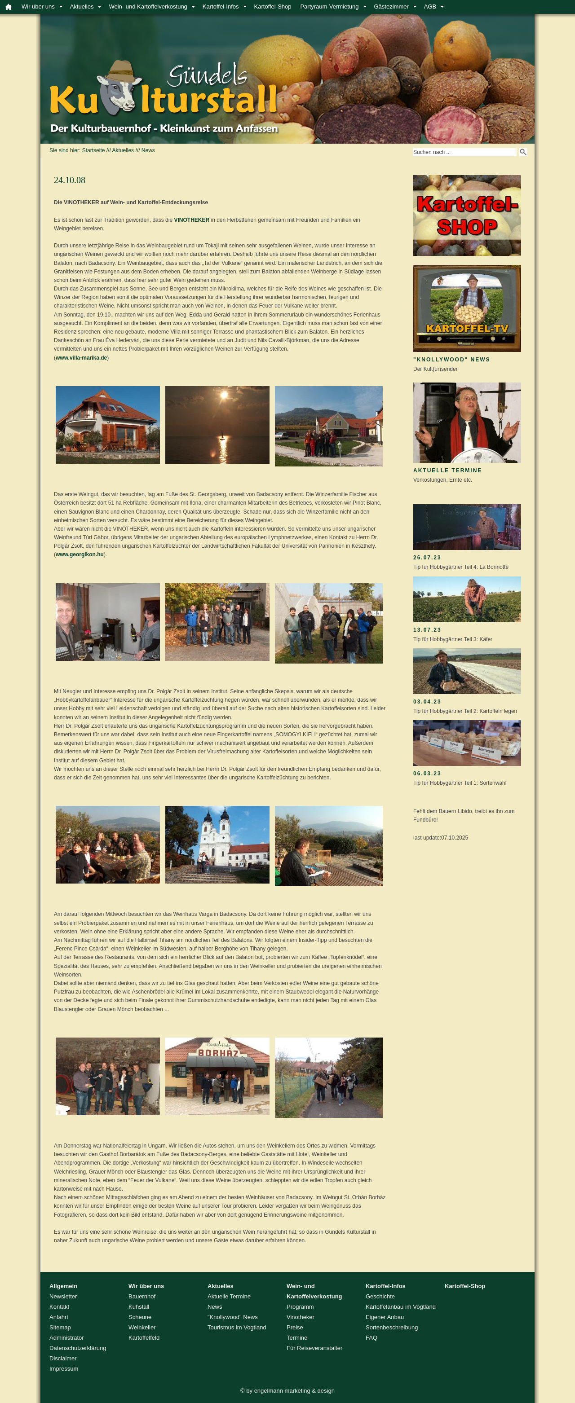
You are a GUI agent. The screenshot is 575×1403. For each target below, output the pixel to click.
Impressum (63, 1368)
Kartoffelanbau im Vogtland (401, 1306)
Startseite (93, 150)
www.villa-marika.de (81, 358)
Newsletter (63, 1296)
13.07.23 (427, 630)
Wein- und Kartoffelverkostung (148, 6)
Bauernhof (141, 1296)
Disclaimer (63, 1358)
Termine (297, 1337)
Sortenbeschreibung (392, 1327)
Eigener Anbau (385, 1317)
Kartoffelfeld (143, 1337)
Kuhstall (138, 1306)
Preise (295, 1327)
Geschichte (380, 1296)
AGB (430, 6)
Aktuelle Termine (447, 470)
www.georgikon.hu (80, 554)
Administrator (66, 1337)
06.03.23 (427, 773)
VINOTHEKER (191, 220)
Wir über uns (38, 6)
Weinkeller (141, 1327)
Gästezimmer (391, 6)
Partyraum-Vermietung (329, 6)
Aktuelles (82, 6)
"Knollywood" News (452, 359)
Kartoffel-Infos (221, 6)
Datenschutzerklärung (77, 1348)
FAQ (371, 1337)
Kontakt (59, 1306)
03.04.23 (427, 702)
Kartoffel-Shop (273, 6)
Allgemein (63, 1286)
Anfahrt (58, 1317)
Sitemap (60, 1327)
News (148, 150)
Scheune (139, 1317)
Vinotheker (300, 1317)
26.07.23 (427, 557)
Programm (300, 1306)
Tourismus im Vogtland (237, 1327)
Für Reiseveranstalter (314, 1348)
